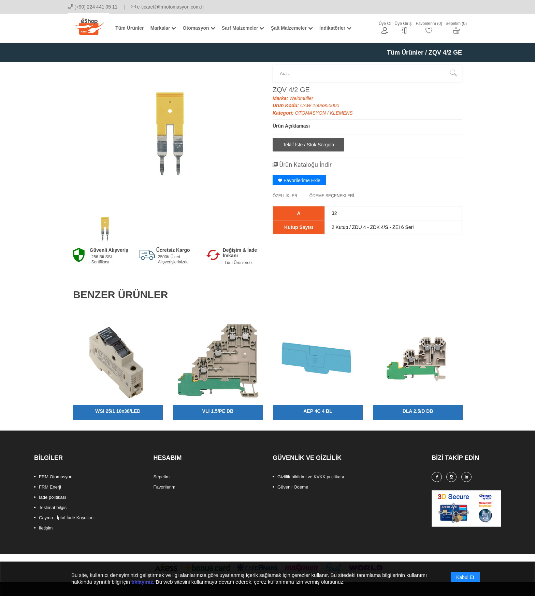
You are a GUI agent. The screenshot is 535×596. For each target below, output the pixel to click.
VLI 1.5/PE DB (218, 411)
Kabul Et (465, 581)
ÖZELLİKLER (285, 195)
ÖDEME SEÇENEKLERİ (331, 195)
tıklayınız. (143, 586)
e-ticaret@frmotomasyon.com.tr (167, 7)
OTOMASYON (311, 113)
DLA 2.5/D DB (418, 411)
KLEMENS (341, 113)
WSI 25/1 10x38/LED (117, 411)
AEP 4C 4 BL (317, 411)
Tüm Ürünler (405, 52)
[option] (104, 227)
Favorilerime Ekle (299, 180)
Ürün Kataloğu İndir (302, 164)
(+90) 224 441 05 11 (92, 7)
